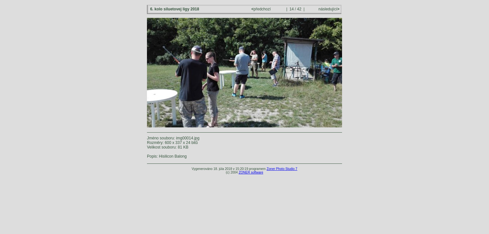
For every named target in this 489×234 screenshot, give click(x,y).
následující (328, 9)
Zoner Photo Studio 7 (282, 169)
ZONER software (251, 172)
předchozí (261, 9)
